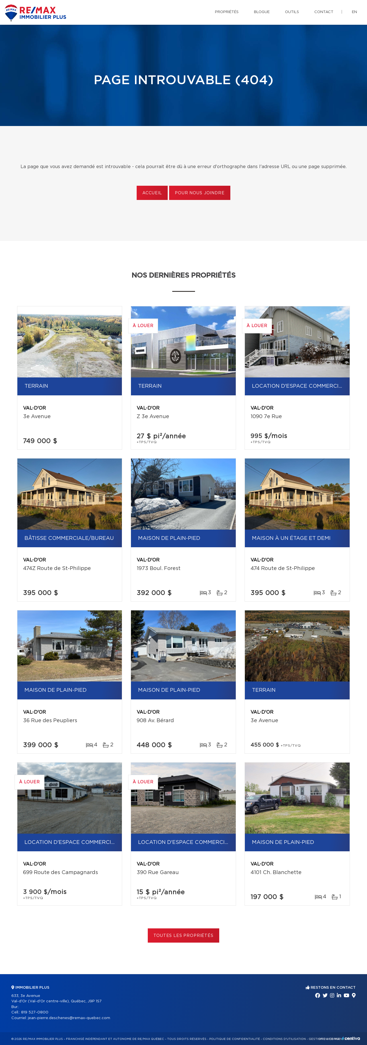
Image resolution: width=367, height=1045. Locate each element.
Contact (323, 12)
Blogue (262, 12)
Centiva (351, 1038)
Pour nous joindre (199, 193)
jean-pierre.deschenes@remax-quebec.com (69, 1018)
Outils (292, 12)
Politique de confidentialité (234, 1039)
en (354, 12)
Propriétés (227, 12)
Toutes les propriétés (183, 936)
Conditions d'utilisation (284, 1039)
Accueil (152, 193)
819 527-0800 (34, 1012)
